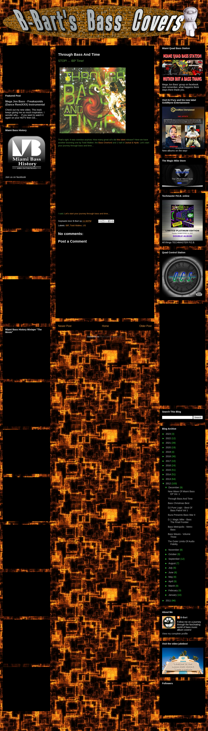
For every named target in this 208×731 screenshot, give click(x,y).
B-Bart (184, 617)
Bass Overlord (105, 142)
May (170, 577)
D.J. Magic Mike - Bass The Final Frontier (179, 521)
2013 (169, 479)
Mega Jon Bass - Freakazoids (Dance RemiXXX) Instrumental (25, 103)
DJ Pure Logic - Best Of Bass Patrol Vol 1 (180, 509)
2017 (169, 461)
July (170, 567)
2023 (169, 434)
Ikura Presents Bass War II (181, 515)
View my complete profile (175, 633)
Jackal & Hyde (132, 142)
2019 (169, 452)
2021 (169, 442)
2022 (169, 438)
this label (121, 139)
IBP (67, 225)
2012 (169, 483)
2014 (169, 474)
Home (105, 326)
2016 (169, 465)
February (173, 590)
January (172, 595)
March (171, 586)
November (174, 549)
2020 (169, 447)
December (174, 487)
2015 (169, 470)
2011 (169, 600)
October (172, 554)
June (171, 572)
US (84, 225)
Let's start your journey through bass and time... (87, 213)
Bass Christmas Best (178, 503)
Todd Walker (76, 225)
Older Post (145, 326)
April (171, 581)
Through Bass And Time (180, 498)
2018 (169, 456)
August (172, 563)
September (174, 559)
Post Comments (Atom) (111, 336)
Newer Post (64, 326)
